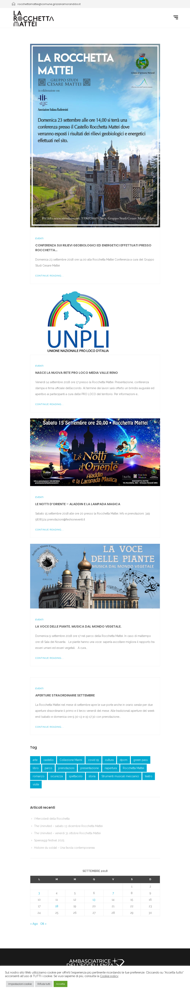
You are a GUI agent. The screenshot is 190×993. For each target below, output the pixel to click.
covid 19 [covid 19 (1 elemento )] (93, 760)
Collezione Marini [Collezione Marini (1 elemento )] (71, 760)
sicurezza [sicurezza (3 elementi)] (56, 776)
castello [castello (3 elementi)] (48, 760)
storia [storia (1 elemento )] (92, 776)
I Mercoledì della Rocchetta (52, 818)
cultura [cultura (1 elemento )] (109, 760)
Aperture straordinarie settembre (65, 695)
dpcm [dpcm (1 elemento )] (123, 760)
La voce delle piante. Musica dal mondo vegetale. (78, 626)
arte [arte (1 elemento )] (35, 760)
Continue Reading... (49, 275)
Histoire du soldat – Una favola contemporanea (64, 847)
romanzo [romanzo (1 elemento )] (38, 776)
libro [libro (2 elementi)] (36, 768)
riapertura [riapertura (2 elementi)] (111, 768)
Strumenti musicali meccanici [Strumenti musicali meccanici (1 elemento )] (120, 776)
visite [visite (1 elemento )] (36, 784)
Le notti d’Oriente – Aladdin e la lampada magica (77, 504)
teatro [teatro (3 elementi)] (148, 776)
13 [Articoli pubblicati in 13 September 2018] (94, 899)
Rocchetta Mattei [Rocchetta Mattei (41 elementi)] (133, 768)
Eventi (39, 238)
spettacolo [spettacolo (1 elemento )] (76, 776)
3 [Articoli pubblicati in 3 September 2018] (39, 893)
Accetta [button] (60, 983)
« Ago (34, 923)
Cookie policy (109, 976)
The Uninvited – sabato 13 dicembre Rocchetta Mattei (68, 826)
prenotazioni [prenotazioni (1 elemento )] (66, 768)
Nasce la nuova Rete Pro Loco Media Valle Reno (76, 372)
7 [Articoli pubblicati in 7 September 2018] (113, 893)
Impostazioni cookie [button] (20, 983)
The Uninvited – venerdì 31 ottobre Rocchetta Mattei (67, 833)
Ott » (43, 923)
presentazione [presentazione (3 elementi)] (89, 768)
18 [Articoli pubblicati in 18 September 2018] (56, 906)
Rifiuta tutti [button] (43, 983)
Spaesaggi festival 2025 (49, 840)
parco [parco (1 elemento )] (48, 768)
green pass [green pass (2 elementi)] (140, 760)
